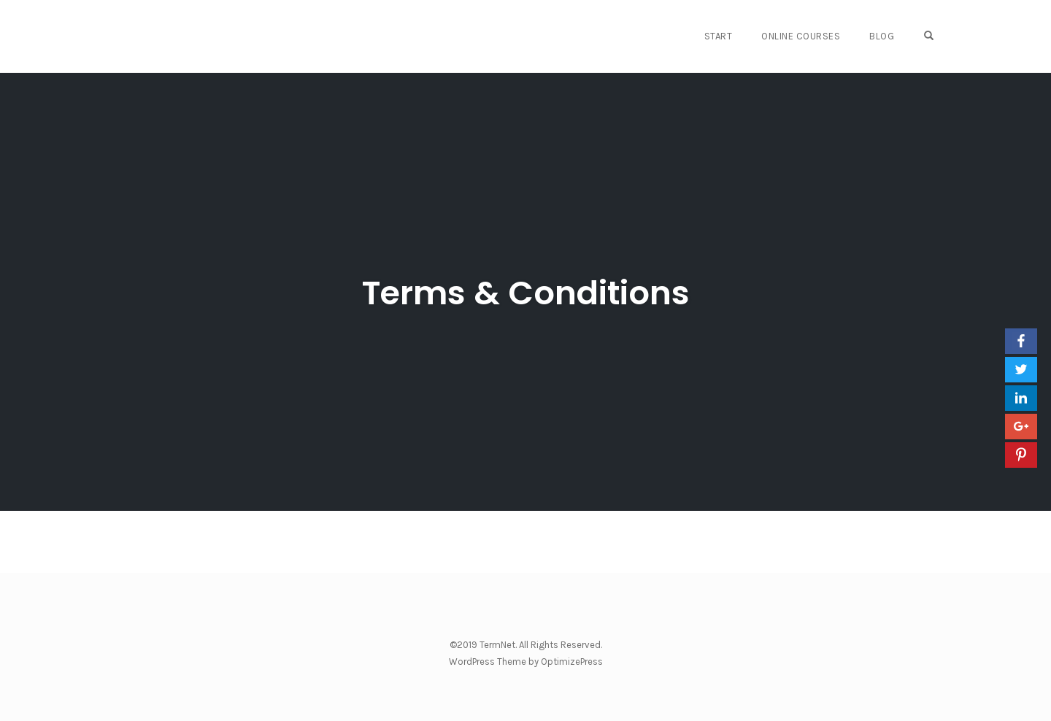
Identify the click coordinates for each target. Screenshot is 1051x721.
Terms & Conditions (526, 293)
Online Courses (800, 36)
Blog (881, 36)
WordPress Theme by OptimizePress (526, 661)
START (718, 36)
